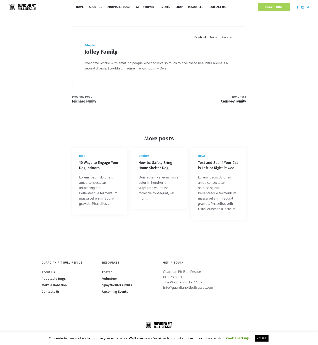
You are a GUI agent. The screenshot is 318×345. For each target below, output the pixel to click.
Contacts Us (51, 292)
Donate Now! (274, 7)
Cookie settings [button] (238, 338)
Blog (82, 156)
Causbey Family (233, 101)
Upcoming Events (115, 292)
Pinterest (228, 37)
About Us (48, 272)
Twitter (214, 37)
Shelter (144, 156)
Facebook (200, 37)
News (202, 156)
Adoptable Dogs (54, 279)
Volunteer (109, 279)
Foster (107, 272)
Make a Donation (54, 285)
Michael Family (84, 101)
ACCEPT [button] (261, 338)
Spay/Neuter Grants (117, 285)
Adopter (90, 45)
